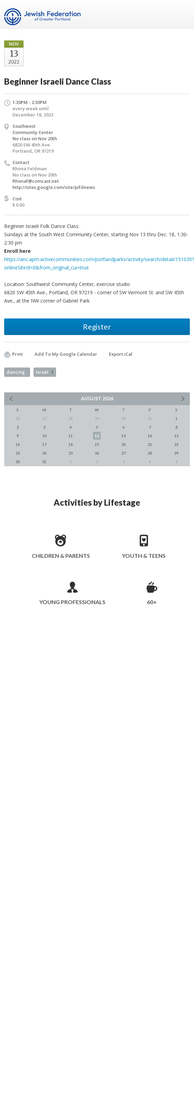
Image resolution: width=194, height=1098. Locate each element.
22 (176, 444)
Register (97, 326)
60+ (152, 602)
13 (123, 435)
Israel (45, 372)
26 (97, 453)
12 (97, 435)
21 (150, 444)
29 (176, 453)
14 (150, 435)
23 (18, 453)
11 (70, 435)
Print (13, 354)
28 (150, 453)
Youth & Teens (144, 555)
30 (18, 461)
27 (123, 453)
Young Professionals (72, 602)
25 (70, 453)
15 (176, 435)
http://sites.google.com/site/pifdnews (53, 187)
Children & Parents (61, 555)
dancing (16, 372)
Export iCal (120, 354)
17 (44, 444)
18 (70, 444)
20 (123, 444)
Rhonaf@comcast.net (35, 181)
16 (18, 444)
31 (44, 461)
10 (44, 435)
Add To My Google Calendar (66, 354)
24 (44, 453)
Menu (182, 14)
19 (97, 444)
